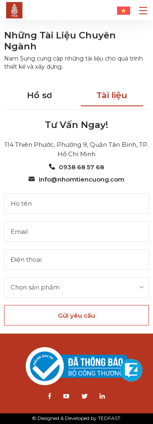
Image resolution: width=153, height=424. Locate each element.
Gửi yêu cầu (76, 315)
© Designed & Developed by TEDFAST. (77, 418)
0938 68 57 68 (76, 167)
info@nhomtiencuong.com (76, 179)
